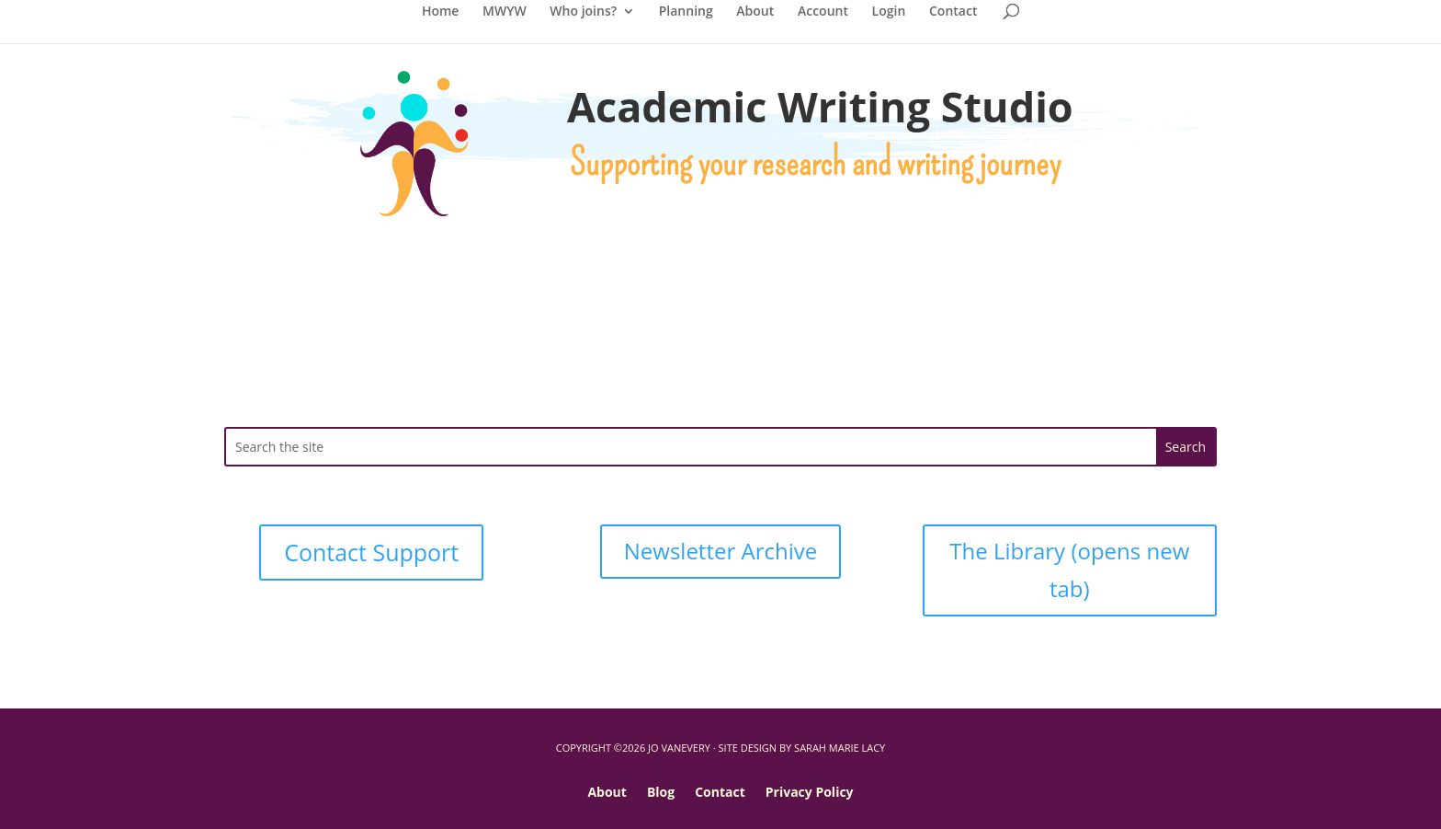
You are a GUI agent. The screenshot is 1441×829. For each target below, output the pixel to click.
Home (441, 12)
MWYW (504, 12)
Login (889, 12)
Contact (953, 12)
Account (823, 12)
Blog (661, 791)
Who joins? (583, 12)
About (755, 12)
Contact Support (371, 552)
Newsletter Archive (720, 550)
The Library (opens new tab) (1069, 569)
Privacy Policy (810, 791)
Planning (686, 12)
